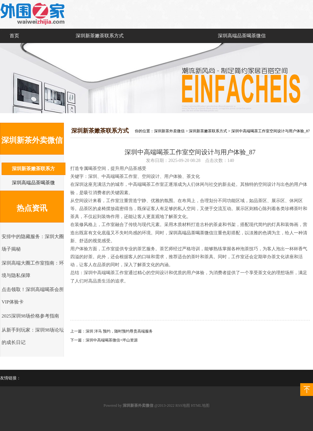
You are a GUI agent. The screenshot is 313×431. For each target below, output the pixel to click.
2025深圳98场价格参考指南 (30, 315)
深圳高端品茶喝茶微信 (242, 35)
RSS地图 (182, 405)
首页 (14, 35)
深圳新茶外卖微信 (169, 131)
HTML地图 (200, 405)
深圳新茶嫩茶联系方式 (100, 35)
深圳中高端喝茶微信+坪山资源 (112, 340)
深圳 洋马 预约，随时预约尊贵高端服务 (119, 331)
